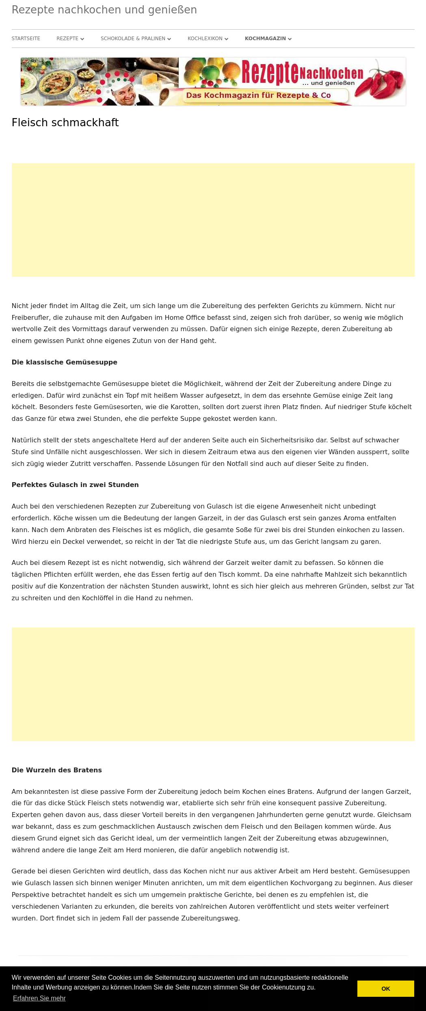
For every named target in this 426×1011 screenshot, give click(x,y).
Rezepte (67, 38)
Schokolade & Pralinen (133, 38)
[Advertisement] (213, 220)
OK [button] (385, 988)
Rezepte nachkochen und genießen (104, 10)
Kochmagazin (265, 38)
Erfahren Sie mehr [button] (39, 998)
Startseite (26, 38)
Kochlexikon (205, 38)
